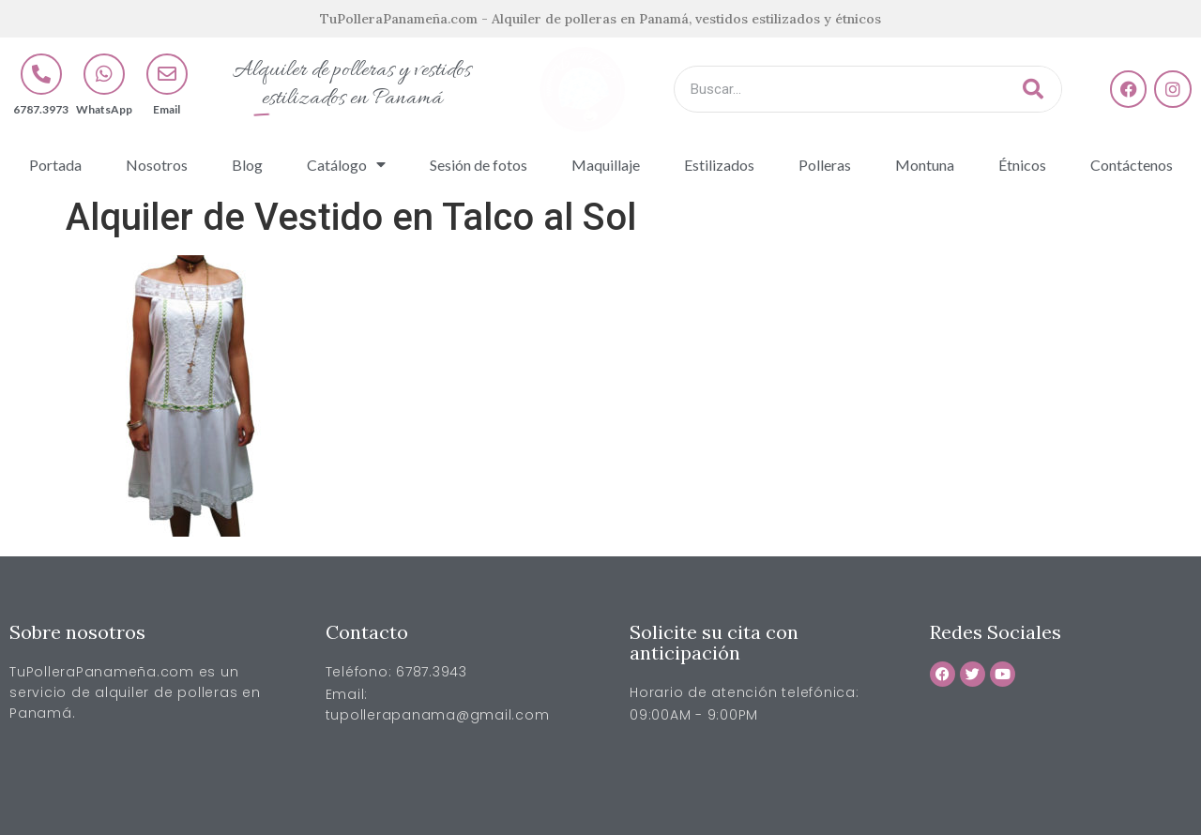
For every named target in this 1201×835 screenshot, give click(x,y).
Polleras (824, 165)
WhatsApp (104, 109)
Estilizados (719, 165)
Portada (55, 165)
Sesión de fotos (478, 165)
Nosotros (157, 165)
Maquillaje (605, 165)
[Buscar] (1033, 89)
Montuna (924, 165)
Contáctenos (1131, 165)
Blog (247, 165)
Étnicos (1022, 165)
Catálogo (346, 164)
